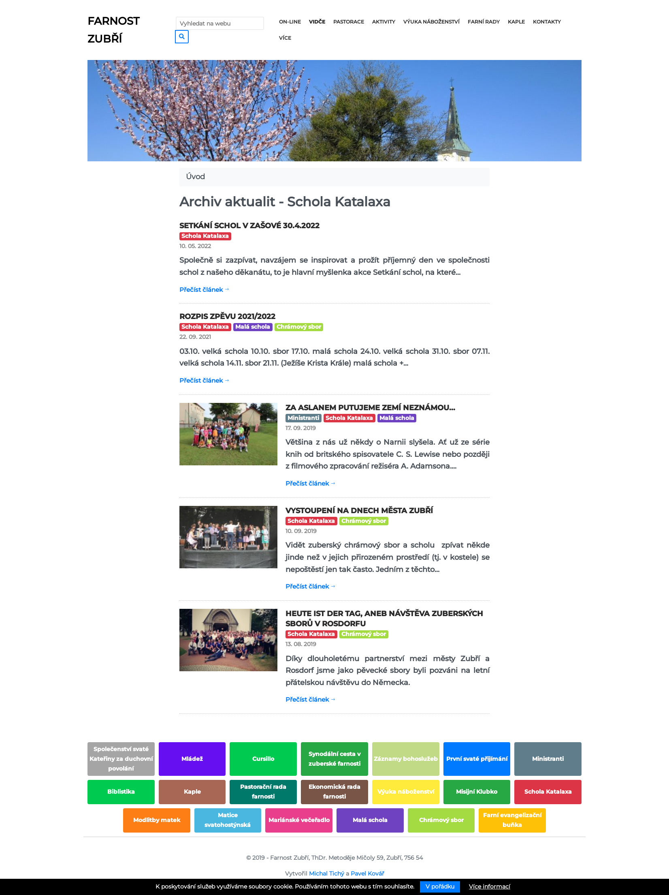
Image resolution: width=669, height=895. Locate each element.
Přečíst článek (201, 289)
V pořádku (440, 886)
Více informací (489, 886)
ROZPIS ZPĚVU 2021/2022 (227, 316)
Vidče (317, 22)
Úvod (195, 176)
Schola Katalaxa (205, 236)
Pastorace (348, 22)
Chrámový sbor (299, 326)
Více (285, 38)
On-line (290, 22)
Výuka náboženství (431, 22)
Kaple (516, 22)
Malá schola (252, 326)
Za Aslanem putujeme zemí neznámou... (370, 407)
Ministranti (303, 418)
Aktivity (383, 22)
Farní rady (484, 22)
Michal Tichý (326, 873)
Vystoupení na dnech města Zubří (359, 510)
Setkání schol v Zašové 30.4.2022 (249, 225)
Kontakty (547, 22)
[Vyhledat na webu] (220, 23)
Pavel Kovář (367, 873)
